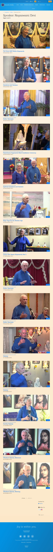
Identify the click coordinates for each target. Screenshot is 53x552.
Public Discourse (8, 119)
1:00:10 (47, 217)
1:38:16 (47, 47)
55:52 (48, 386)
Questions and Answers (10, 85)
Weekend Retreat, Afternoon (12, 458)
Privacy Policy (28, 542)
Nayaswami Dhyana (12, 151)
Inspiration (7, 12)
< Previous (23, 498)
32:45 (48, 250)
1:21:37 (47, 488)
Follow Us (42, 507)
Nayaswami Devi (6, 49)
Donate (50, 1)
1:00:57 (47, 115)
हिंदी (35, 1)
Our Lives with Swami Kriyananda (13, 51)
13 (28, 498)
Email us (41, 503)
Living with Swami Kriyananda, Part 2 (14, 254)
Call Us (31, 1)
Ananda (2, 4)
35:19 (48, 352)
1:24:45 (47, 420)
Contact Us (26, 545)
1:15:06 (47, 81)
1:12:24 (47, 454)
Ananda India (9, 5)
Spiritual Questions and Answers (13, 187)
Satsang (5, 356)
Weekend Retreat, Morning (11, 491)
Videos (11, 12)
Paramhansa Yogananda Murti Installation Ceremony (19, 153)
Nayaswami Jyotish (12, 49)
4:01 (48, 149)
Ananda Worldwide (26, 530)
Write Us (27, 1)
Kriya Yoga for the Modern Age (13, 220)
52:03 (48, 183)
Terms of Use (23, 542)
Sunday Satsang (8, 424)
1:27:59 (47, 284)
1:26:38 (47, 318)
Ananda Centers (26, 531)
